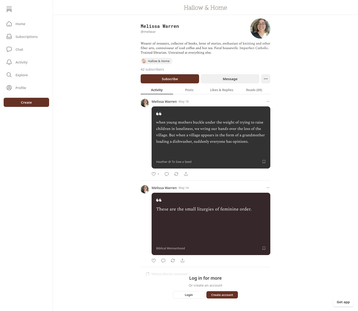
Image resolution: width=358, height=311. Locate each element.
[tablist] (205, 89)
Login (189, 295)
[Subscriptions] (26, 36)
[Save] (264, 161)
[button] (26, 23)
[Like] (155, 174)
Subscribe (170, 78)
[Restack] (176, 174)
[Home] (9, 9)
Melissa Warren (164, 101)
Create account (222, 295)
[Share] (186, 174)
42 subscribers (152, 69)
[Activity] (26, 62)
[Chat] (26, 49)
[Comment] (167, 174)
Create (26, 102)
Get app (343, 302)
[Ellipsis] (265, 78)
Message (230, 78)
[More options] (268, 101)
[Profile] (26, 87)
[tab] (157, 89)
